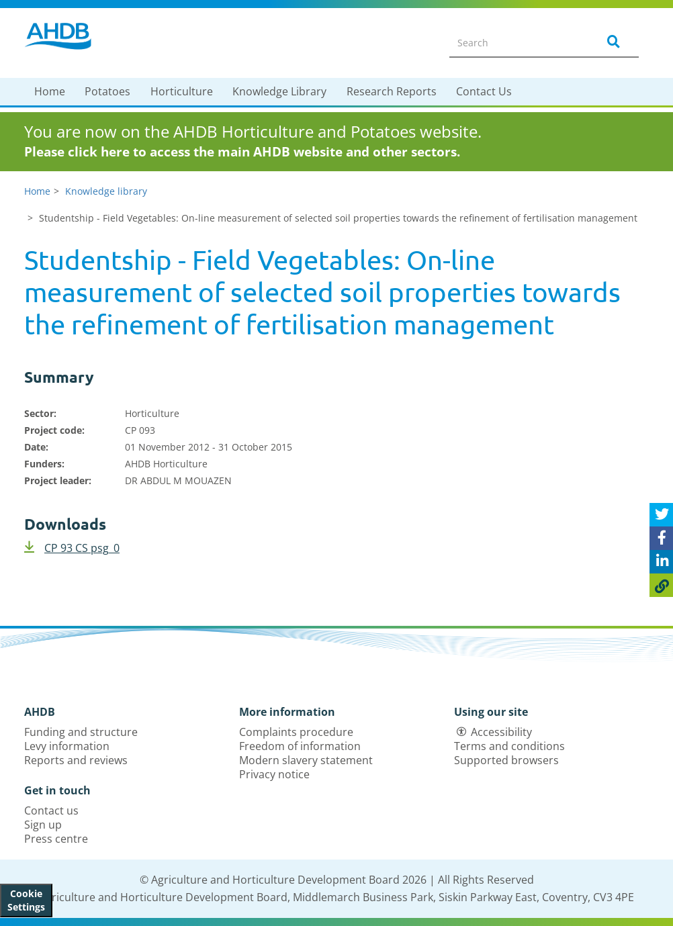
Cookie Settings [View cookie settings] (26, 900)
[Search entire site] (515, 42)
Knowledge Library (279, 91)
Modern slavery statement (306, 760)
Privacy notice (274, 774)
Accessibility (501, 732)
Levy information (66, 746)
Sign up (43, 824)
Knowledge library (106, 191)
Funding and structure (81, 732)
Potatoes (107, 91)
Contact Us (484, 91)
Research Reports (392, 91)
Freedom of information (300, 746)
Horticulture (181, 91)
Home (49, 91)
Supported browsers (506, 760)
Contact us (51, 810)
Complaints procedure (296, 732)
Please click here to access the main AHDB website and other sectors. (242, 151)
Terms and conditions (509, 746)
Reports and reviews (76, 760)
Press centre (56, 838)
